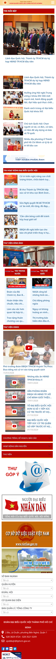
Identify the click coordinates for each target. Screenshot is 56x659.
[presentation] (5, 257)
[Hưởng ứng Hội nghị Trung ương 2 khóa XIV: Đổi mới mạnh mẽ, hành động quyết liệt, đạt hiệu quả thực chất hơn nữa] (24, 53)
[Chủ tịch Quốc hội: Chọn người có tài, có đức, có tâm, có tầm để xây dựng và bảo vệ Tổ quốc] (34, 53)
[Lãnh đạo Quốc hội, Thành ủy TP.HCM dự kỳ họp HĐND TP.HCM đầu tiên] (19, 53)
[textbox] (27, 580)
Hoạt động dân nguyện (15, 446)
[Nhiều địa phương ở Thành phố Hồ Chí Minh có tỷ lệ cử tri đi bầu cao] (38, 53)
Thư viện (7, 454)
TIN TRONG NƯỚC (15, 272)
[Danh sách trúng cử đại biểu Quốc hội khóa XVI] (29, 53)
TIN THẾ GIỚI (39, 272)
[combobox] (27, 580)
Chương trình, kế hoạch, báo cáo (20, 438)
